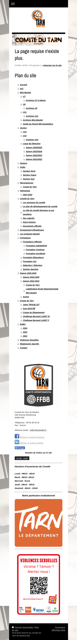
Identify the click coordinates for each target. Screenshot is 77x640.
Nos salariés (29, 218)
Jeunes (23, 128)
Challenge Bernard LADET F (36, 320)
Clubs (22, 167)
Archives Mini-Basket (33, 120)
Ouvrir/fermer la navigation (38, 4)
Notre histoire (29, 222)
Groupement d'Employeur (32, 230)
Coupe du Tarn (30, 187)
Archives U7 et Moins (36, 100)
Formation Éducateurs (33, 257)
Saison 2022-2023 (31, 281)
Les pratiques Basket (30, 234)
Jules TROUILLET (31, 305)
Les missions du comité (34, 202)
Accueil (23, 85)
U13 (25, 136)
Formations (25, 238)
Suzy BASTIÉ (29, 308)
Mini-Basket (25, 92)
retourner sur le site (52, 65)
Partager (19, 448)
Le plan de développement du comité (40, 206)
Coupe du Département (33, 312)
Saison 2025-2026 (28, 273)
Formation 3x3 (29, 261)
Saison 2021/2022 (34, 159)
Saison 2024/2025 (34, 147)
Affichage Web (58, 630)
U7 (24, 96)
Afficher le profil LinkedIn (31, 443)
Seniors (23, 163)
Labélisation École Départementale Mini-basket (42, 291)
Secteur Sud (28, 179)
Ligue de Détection (31, 144)
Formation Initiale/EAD (36, 246)
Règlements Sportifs (29, 344)
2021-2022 (27, 195)
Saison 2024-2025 (31, 277)
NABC (23, 324)
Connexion (60, 627)
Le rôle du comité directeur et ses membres (38, 212)
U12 (25, 132)
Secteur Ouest (29, 175)
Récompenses (26, 183)
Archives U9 (31, 108)
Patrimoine (25, 191)
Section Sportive (30, 269)
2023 (25, 332)
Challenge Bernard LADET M (36, 316)
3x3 (21, 89)
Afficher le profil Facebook (32, 437)
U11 (25, 112)
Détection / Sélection (32, 265)
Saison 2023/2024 (34, 151)
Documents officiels (32, 226)
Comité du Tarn (27, 198)
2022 (25, 336)
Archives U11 (32, 116)
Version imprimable (23, 627)
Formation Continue (35, 250)
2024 (25, 328)
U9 (24, 104)
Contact (23, 348)
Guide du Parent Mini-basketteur (38, 124)
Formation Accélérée (35, 253)
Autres (26, 297)
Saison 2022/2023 (34, 155)
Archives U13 (32, 140)
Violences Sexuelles (29, 340)
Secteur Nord (29, 171)
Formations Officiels (32, 242)
